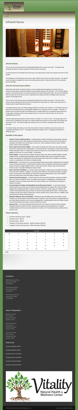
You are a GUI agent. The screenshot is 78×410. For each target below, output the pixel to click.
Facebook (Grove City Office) (13, 353)
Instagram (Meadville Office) (13, 350)
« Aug (6, 252)
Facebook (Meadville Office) (13, 346)
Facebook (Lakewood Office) (13, 361)
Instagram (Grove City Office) (13, 357)
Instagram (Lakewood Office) (13, 364)
